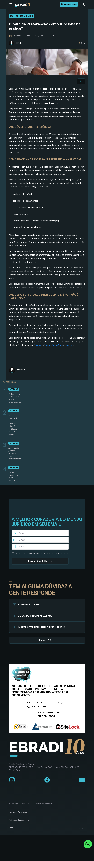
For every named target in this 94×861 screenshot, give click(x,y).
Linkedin (69, 345)
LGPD (11, 828)
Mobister (81, 828)
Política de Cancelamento (19, 820)
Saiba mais (31, 703)
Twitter (47, 345)
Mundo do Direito (21, 16)
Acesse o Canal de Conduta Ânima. (47, 712)
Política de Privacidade (18, 812)
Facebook (38, 345)
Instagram (57, 345)
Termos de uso (63, 553)
